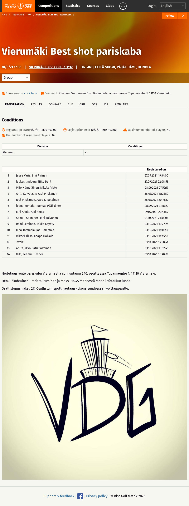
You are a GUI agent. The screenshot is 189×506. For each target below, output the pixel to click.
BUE (70, 104)
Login (151, 6)
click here (30, 93)
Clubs (110, 6)
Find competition (22, 14)
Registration (14, 104)
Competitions (48, 6)
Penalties (121, 104)
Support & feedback (59, 496)
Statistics (73, 6)
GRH (82, 104)
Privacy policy (96, 496)
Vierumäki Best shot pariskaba (71, 51)
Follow (169, 16)
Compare (55, 104)
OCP (94, 104)
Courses (93, 6)
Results (36, 104)
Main (4, 14)
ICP (106, 104)
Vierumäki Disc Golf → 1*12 (51, 67)
